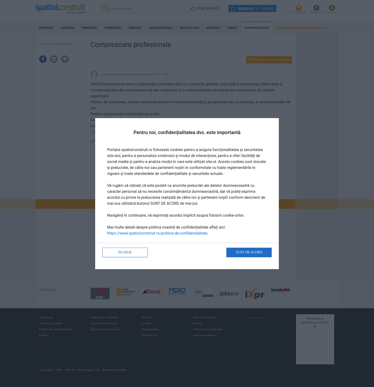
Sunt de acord (249, 252)
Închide (125, 252)
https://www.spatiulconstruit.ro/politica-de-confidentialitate (157, 233)
